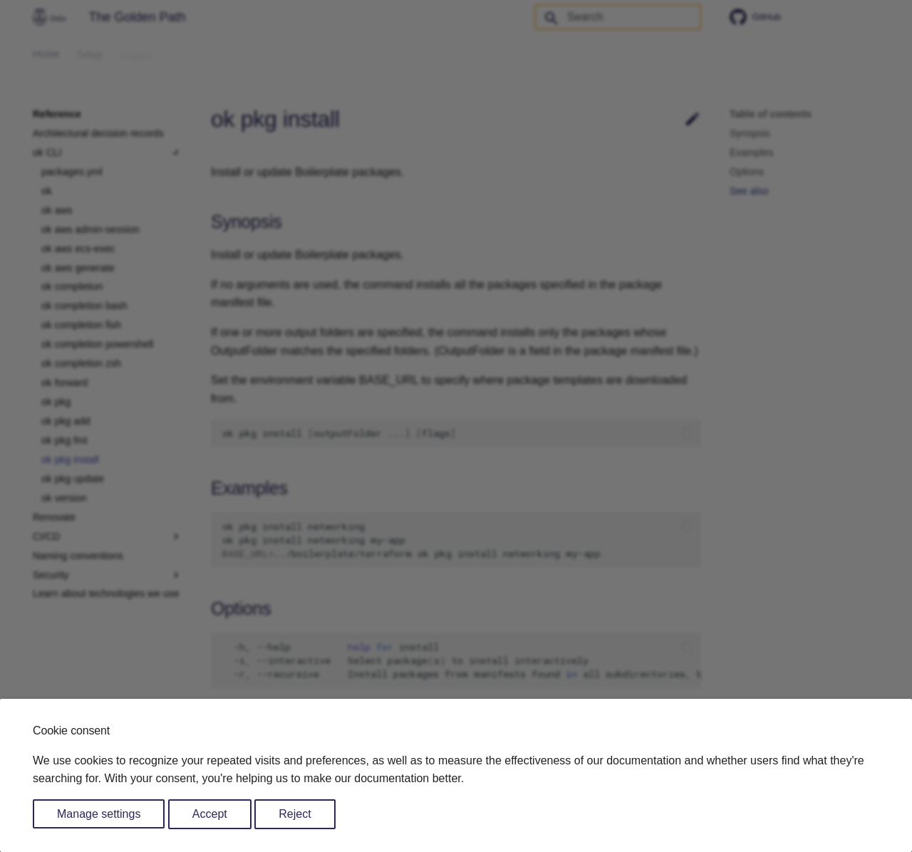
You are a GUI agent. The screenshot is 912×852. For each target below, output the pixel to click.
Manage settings (98, 814)
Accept (209, 814)
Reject (295, 814)
